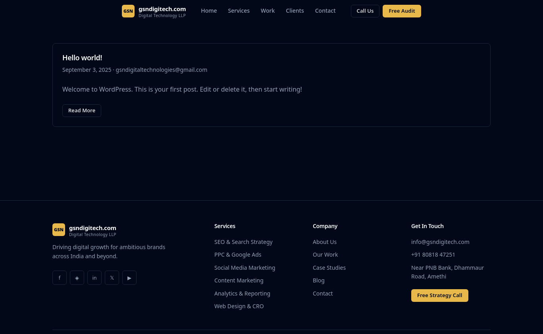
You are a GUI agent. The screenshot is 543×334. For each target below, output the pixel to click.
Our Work (325, 254)
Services (239, 10)
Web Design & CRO (239, 306)
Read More (81, 110)
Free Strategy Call (439, 295)
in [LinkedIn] (94, 277)
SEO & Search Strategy (243, 242)
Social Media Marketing (244, 267)
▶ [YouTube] (129, 277)
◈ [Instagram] (77, 277)
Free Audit (402, 10)
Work (268, 10)
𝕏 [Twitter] (112, 277)
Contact (325, 10)
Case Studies (329, 267)
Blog (319, 280)
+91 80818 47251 (433, 254)
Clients (295, 10)
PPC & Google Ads (237, 254)
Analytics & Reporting (242, 293)
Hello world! (82, 57)
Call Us (365, 10)
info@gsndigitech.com (440, 242)
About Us (325, 242)
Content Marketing (239, 280)
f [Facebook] (59, 277)
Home (209, 10)
